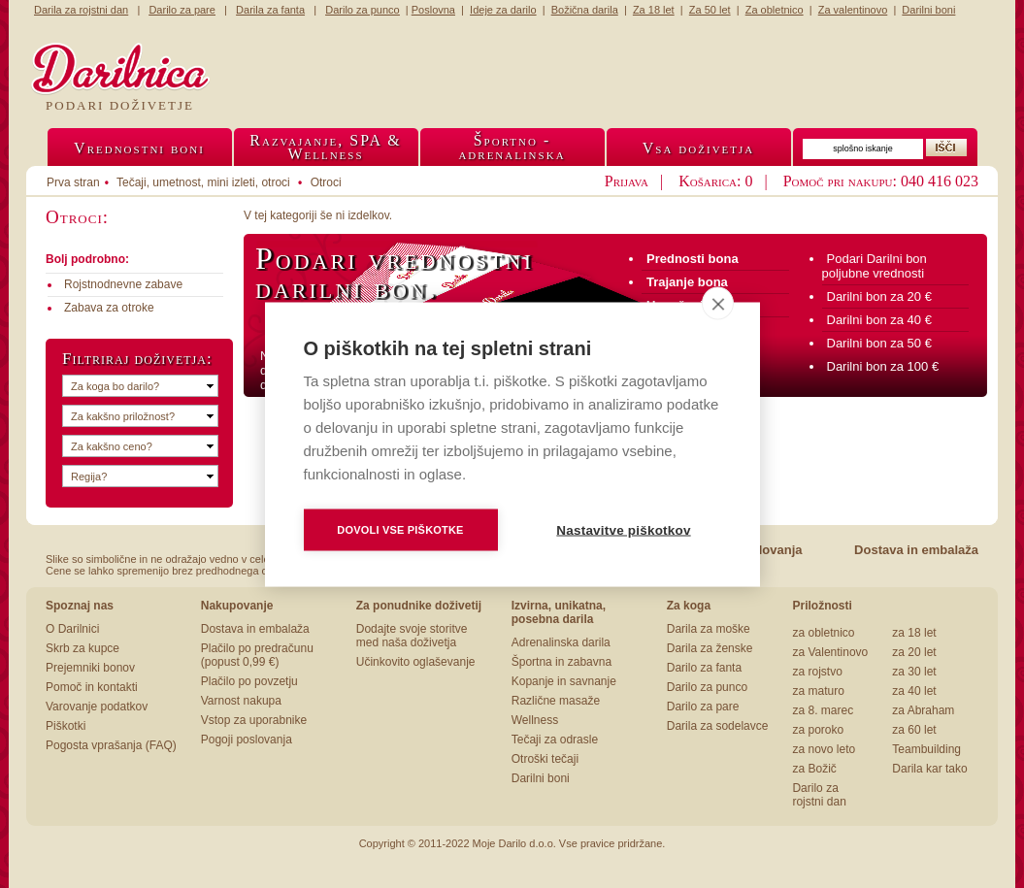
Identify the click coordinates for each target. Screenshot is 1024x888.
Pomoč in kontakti (92, 687)
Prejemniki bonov (90, 667)
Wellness (535, 720)
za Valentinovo (830, 652)
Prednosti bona (692, 258)
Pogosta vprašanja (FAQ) (111, 745)
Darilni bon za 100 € (883, 366)
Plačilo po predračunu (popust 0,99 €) (257, 655)
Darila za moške (708, 629)
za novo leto (823, 749)
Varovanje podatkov (97, 706)
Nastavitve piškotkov (623, 529)
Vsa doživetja (699, 148)
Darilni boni (541, 778)
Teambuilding (926, 749)
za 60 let (914, 730)
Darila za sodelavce (718, 726)
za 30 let (914, 671)
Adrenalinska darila (561, 642)
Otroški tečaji (545, 759)
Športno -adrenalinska (511, 147)
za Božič (814, 768)
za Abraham (923, 710)
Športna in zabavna (561, 662)
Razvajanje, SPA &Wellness (325, 147)
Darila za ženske (710, 648)
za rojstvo (817, 671)
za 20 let (914, 652)
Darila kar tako (929, 768)
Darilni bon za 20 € (879, 296)
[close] (718, 302)
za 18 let (914, 633)
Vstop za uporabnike (254, 720)
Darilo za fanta (704, 667)
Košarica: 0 (715, 181)
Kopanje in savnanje (564, 681)
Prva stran (73, 182)
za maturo (817, 691)
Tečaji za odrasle (555, 739)
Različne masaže (556, 700)
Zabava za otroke (109, 307)
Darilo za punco (707, 687)
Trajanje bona (687, 282)
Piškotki (65, 726)
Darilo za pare (703, 706)
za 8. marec (822, 710)
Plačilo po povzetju (249, 681)
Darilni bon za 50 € (879, 343)
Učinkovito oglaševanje (416, 662)
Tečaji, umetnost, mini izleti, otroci (203, 182)
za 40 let (914, 691)
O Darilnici (72, 629)
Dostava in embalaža (916, 550)
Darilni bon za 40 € (879, 319)
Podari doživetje (120, 105)
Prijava (626, 181)
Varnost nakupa (241, 700)
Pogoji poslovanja (246, 739)
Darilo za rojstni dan (818, 794)
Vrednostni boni (139, 148)
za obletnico (823, 633)
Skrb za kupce (82, 648)
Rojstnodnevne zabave (123, 284)
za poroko (817, 730)
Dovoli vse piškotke (400, 529)
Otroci (326, 182)
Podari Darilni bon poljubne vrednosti (874, 265)
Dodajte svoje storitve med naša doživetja (412, 635)
